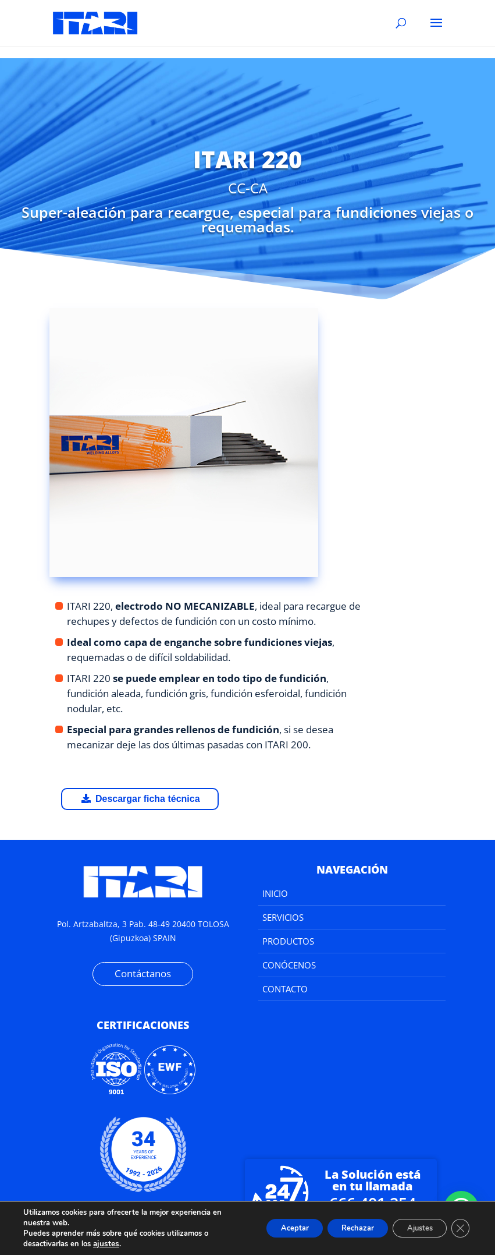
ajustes (105, 1244)
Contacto (285, 989)
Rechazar (341, 1227)
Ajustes (412, 1227)
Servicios (283, 917)
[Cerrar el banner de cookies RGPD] (458, 1228)
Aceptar (269, 1227)
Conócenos (289, 965)
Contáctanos (143, 973)
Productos (288, 941)
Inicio (275, 893)
